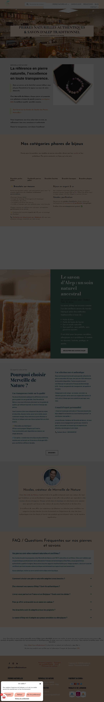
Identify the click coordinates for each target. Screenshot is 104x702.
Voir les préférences (33, 694)
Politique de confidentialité (22, 698)
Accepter (8, 694)
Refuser (19, 694)
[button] (40, 684)
